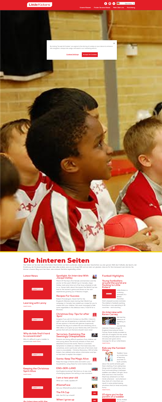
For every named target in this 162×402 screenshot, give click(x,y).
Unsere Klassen (85, 7)
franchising (131, 7)
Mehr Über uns (118, 7)
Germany (128, 4)
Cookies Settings (72, 54)
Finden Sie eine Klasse (102, 7)
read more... (27, 306)
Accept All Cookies (90, 54)
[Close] (114, 43)
